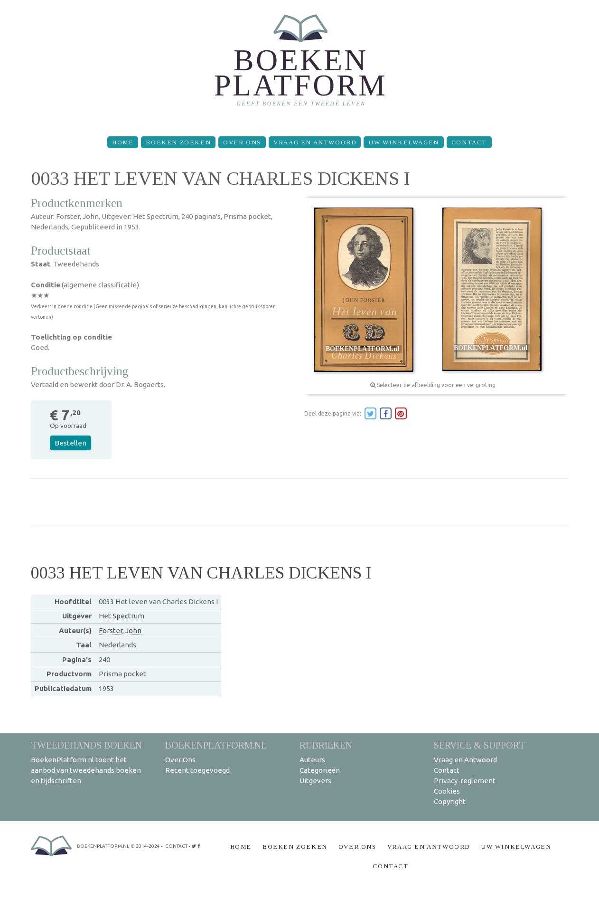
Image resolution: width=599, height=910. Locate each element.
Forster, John (120, 630)
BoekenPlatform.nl (216, 745)
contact (176, 846)
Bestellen (70, 443)
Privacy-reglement (465, 781)
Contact (469, 142)
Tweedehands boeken (86, 745)
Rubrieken (326, 745)
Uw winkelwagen (403, 142)
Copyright (450, 801)
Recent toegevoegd (197, 770)
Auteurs (312, 760)
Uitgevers (315, 781)
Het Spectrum (121, 616)
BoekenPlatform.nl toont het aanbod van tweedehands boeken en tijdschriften (86, 770)
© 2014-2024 (145, 846)
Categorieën (320, 770)
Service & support (479, 745)
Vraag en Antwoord (314, 142)
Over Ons (242, 142)
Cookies (447, 791)
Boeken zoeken (178, 142)
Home (122, 142)
